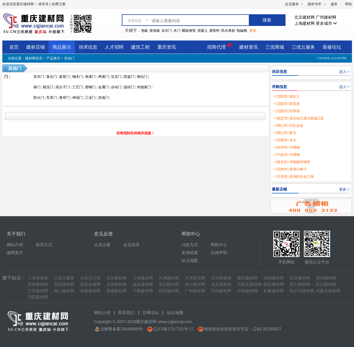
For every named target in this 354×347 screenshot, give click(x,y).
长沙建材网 (326, 284)
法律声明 (219, 253)
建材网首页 (34, 58)
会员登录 (131, 245)
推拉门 (142, 77)
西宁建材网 (300, 284)
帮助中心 (219, 245)
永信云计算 (90, 278)
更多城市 (326, 23)
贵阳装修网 (90, 284)
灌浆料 (214, 31)
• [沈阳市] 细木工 (286, 96)
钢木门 (77, 77)
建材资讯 (248, 47)
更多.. (253, 31)
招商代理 (219, 46)
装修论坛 (332, 47)
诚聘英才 (15, 253)
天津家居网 (195, 278)
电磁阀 (242, 31)
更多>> (344, 189)
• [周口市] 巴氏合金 (288, 126)
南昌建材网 (143, 284)
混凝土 (202, 31)
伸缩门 (77, 98)
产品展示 (53, 58)
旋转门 (129, 87)
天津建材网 (168, 278)
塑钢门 (90, 87)
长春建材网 (273, 291)
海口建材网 (64, 291)
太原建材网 (221, 284)
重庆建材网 (247, 278)
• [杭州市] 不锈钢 (286, 147)
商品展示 (61, 47)
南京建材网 (168, 284)
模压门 (48, 87)
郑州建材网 (221, 291)
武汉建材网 (300, 278)
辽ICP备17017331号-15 (173, 329)
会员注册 (102, 245)
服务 (334, 4)
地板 (144, 31)
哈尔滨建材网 (302, 291)
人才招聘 (114, 47)
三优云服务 (303, 47)
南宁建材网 (195, 284)
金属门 (103, 87)
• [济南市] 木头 (284, 140)
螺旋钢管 (189, 31)
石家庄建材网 (249, 284)
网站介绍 (15, 245)
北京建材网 (304, 17)
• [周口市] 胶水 (284, 133)
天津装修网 (221, 278)
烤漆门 (103, 77)
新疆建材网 (90, 291)
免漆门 (90, 77)
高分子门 (63, 87)
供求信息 (88, 47)
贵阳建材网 (64, 284)
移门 (37, 87)
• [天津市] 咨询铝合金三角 (293, 177)
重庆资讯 (166, 47)
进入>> (344, 72)
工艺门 (77, 87)
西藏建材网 (116, 291)
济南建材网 (247, 291)
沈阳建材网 (38, 297)
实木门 (166, 31)
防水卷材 (228, 31)
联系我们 (126, 313)
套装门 (64, 77)
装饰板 (154, 31)
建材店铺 (35, 47)
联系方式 (44, 245)
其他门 (69, 58)
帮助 (348, 4)
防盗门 (129, 77)
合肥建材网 (116, 284)
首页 (14, 47)
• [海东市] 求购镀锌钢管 (291, 162)
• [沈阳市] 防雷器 (286, 104)
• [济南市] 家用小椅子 (290, 169)
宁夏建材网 (143, 291)
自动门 (116, 87)
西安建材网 (273, 284)
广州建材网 (326, 17)
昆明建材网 (38, 284)
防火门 (39, 98)
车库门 (51, 98)
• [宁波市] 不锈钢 (286, 155)
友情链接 (190, 253)
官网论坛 (150, 313)
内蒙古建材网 (328, 291)
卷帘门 (64, 98)
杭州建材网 (168, 291)
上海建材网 (304, 23)
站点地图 (190, 260)
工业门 (90, 98)
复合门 (51, 77)
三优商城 (274, 47)
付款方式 (190, 245)
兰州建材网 (38, 291)
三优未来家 (38, 278)
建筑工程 (140, 47)
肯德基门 (144, 87)
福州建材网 (326, 278)
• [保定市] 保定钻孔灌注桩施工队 (298, 118)
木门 (176, 31)
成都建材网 (273, 278)
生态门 (116, 77)
